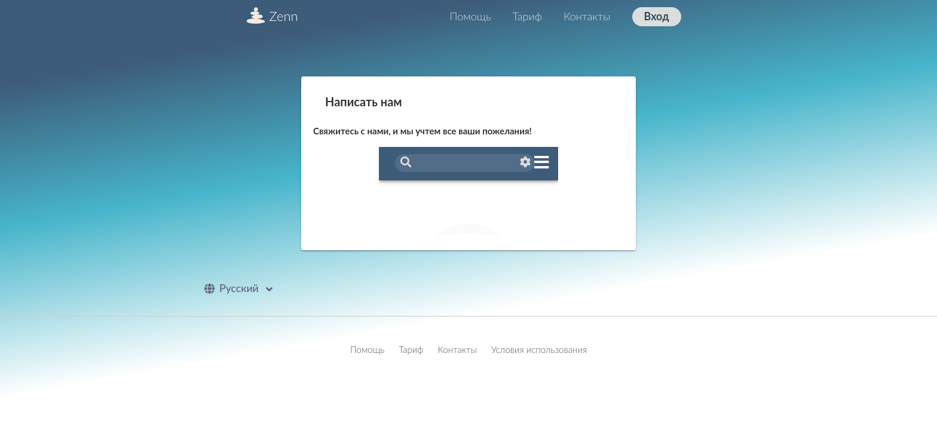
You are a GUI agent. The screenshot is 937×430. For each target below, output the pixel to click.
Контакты (587, 16)
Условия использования (539, 349)
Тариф (527, 16)
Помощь (470, 16)
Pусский (240, 288)
